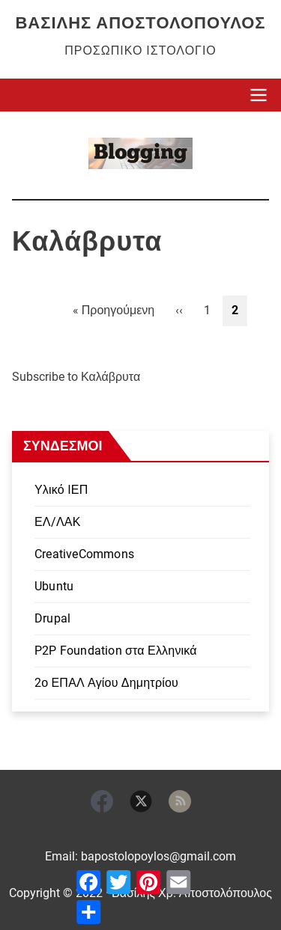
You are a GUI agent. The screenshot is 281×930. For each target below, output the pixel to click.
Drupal (52, 618)
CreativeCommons (84, 554)
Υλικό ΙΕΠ (61, 490)
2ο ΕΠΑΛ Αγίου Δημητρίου (106, 683)
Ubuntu (53, 586)
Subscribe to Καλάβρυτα (76, 377)
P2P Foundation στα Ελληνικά (115, 650)
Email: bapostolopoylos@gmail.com (140, 856)
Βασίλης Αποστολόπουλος (140, 22)
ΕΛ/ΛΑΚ (57, 522)
